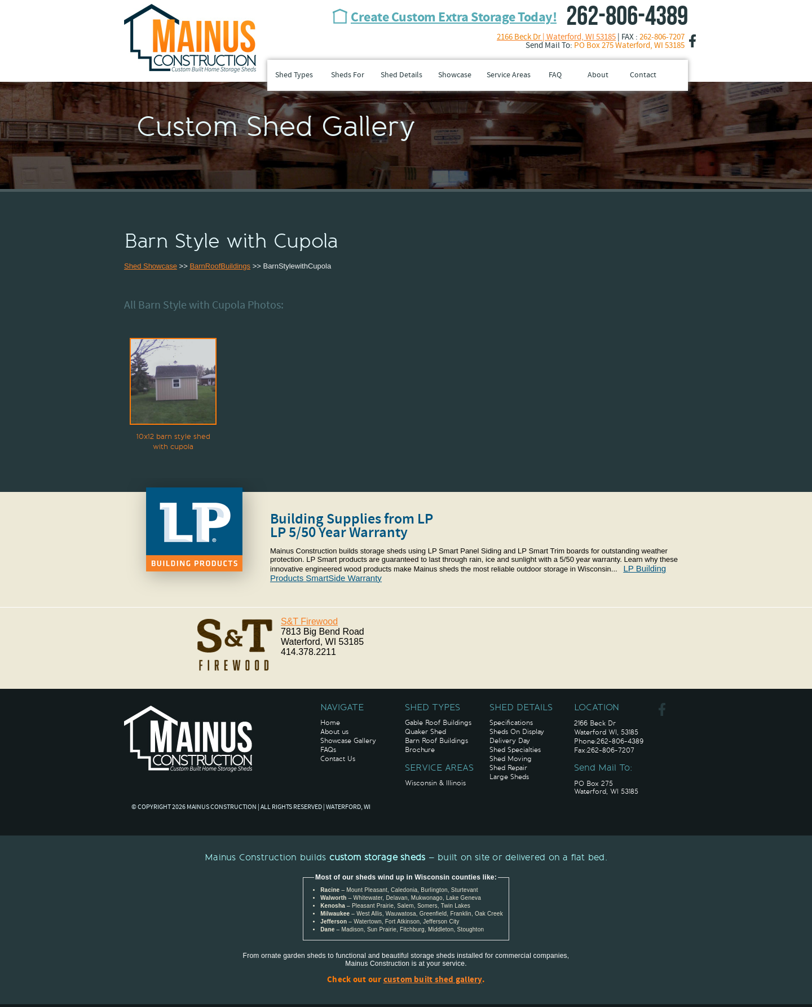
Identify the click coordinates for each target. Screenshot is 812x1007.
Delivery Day (509, 741)
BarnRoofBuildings (219, 266)
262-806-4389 (627, 16)
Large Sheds (509, 777)
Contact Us (337, 759)
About (598, 75)
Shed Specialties (515, 750)
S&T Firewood (309, 621)
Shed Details (401, 75)
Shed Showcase (150, 266)
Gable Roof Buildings (438, 723)
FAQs (328, 750)
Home (330, 723)
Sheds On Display (516, 732)
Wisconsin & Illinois (435, 783)
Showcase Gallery (348, 741)
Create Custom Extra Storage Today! (454, 18)
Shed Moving (510, 759)
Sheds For (347, 75)
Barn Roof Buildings (436, 741)
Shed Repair (508, 768)
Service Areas (509, 75)
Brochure (420, 750)
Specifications (511, 723)
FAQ (555, 75)
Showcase (454, 75)
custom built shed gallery (432, 980)
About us (334, 732)
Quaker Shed (425, 732)
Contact (643, 75)
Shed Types (294, 75)
